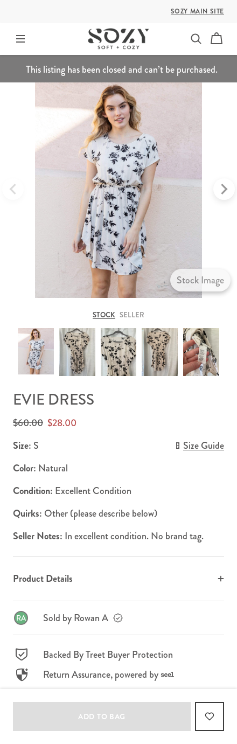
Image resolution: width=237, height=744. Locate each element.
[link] (118, 618)
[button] (196, 38)
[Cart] (216, 39)
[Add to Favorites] (209, 716)
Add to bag (102, 716)
